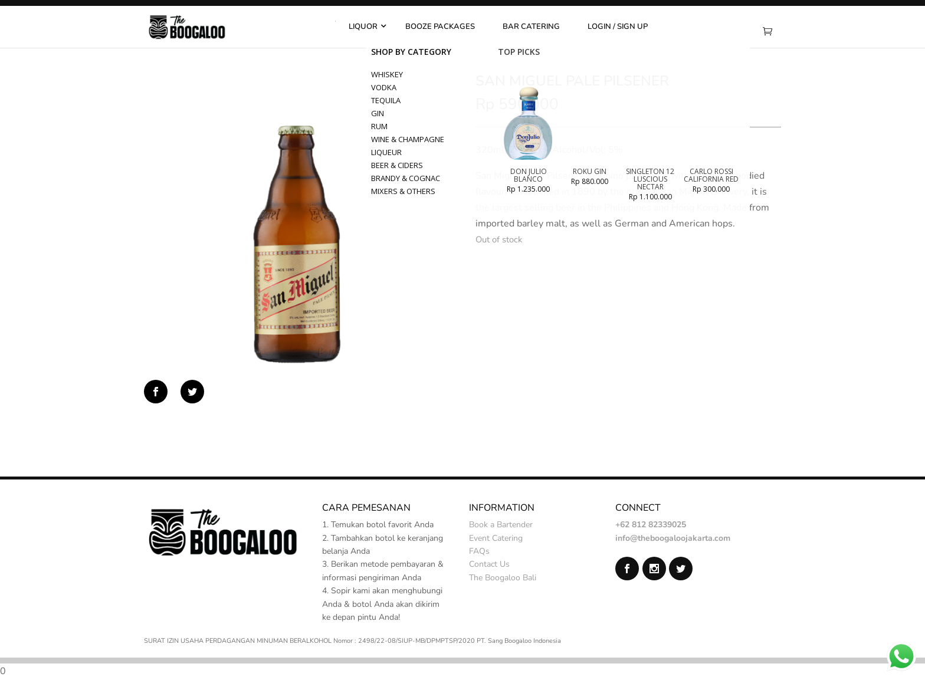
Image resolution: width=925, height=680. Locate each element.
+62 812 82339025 (650, 524)
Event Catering (496, 538)
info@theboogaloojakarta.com (672, 538)
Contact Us (489, 564)
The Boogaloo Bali (502, 577)
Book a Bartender (501, 524)
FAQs (479, 551)
